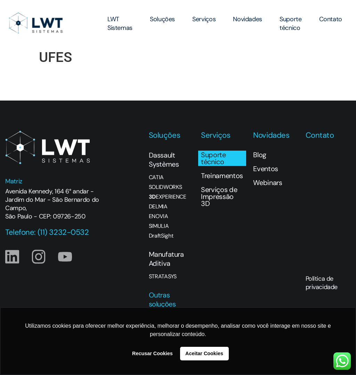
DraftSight (161, 235)
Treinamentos (222, 175)
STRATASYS (163, 276)
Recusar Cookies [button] (152, 353)
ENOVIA (158, 216)
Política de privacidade (322, 282)
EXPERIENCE (167, 196)
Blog (259, 155)
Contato (330, 19)
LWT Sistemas (119, 23)
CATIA (156, 177)
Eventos (265, 169)
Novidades (247, 19)
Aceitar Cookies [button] (204, 353)
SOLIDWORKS (165, 187)
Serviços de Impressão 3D (219, 196)
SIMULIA (159, 226)
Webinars (267, 182)
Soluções (162, 19)
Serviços (204, 19)
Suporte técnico (290, 23)
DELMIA (158, 206)
